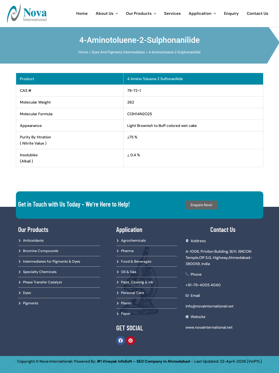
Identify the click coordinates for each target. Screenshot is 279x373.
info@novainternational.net (209, 306)
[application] (115, 13)
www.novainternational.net (209, 327)
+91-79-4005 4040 (203, 285)
